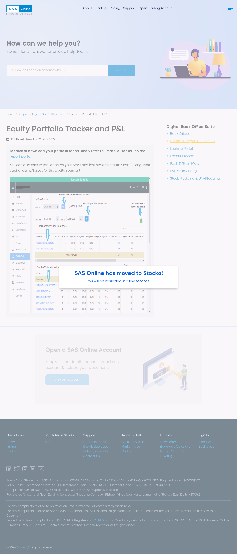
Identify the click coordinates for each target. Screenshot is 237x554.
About (87, 8)
